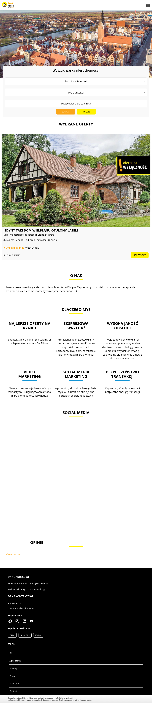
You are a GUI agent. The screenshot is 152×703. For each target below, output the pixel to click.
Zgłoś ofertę (15, 660)
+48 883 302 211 (15, 603)
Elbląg (12, 635)
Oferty (12, 653)
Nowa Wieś (25, 635)
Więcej (86, 111)
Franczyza (14, 683)
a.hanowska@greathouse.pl (21, 608)
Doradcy (13, 668)
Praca (12, 675)
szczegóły (72, 255)
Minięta (38, 635)
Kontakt (13, 691)
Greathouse (13, 554)
